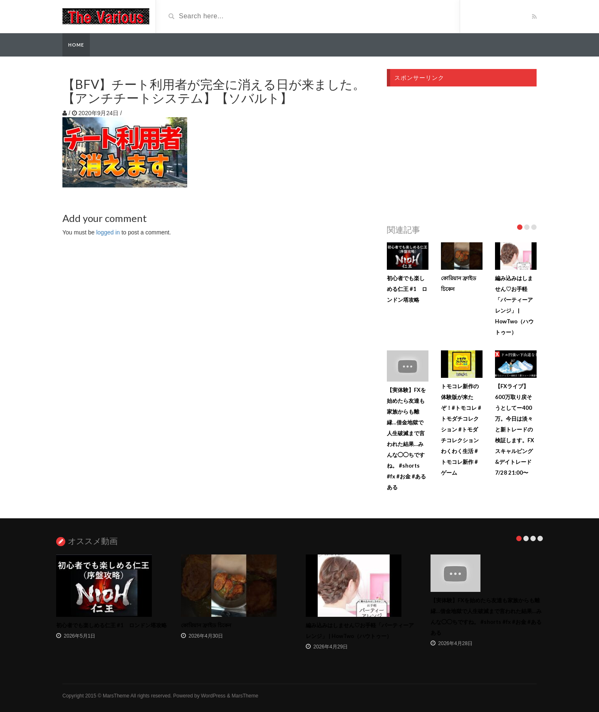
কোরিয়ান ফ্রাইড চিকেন (206, 625)
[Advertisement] (462, 153)
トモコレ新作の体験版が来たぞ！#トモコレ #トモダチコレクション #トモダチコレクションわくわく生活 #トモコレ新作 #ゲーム (461, 429)
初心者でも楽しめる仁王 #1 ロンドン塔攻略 (407, 289)
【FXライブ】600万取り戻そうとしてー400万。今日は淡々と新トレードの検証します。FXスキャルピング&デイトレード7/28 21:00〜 (514, 429)
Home (76, 44)
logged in (108, 232)
